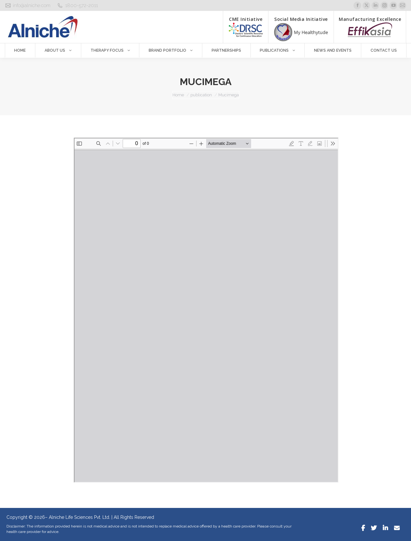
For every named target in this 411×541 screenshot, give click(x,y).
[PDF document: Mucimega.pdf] (206, 310)
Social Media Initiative (301, 29)
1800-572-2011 (81, 5)
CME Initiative (245, 26)
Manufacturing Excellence (370, 26)
